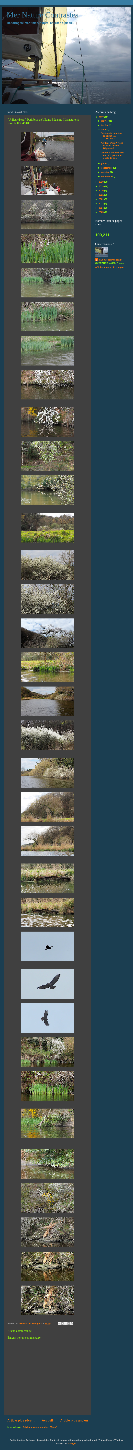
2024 (101, 208)
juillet (104, 163)
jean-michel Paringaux (110, 260)
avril (104, 129)
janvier (105, 121)
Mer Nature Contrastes (42, 14)
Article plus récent (20, 1420)
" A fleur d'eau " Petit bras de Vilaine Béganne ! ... (112, 145)
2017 (101, 117)
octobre (105, 172)
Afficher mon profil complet (109, 267)
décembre (106, 176)
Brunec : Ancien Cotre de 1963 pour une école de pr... (112, 155)
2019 (101, 186)
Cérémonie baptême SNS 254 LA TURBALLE (111, 136)
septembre (107, 168)
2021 (101, 195)
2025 (101, 212)
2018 (101, 182)
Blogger (72, 1443)
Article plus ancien (74, 1420)
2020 (101, 190)
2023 (101, 203)
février (105, 125)
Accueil (47, 1420)
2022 (101, 199)
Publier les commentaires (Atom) (39, 1427)
